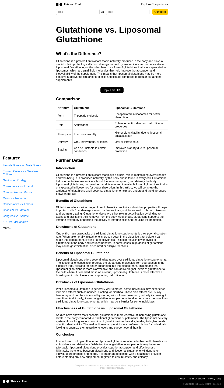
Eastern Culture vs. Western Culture (20, 173)
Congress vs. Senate (16, 216)
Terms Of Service (197, 379)
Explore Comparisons (154, 4)
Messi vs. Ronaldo (14, 198)
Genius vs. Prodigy (14, 180)
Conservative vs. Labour (18, 204)
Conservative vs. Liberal (18, 186)
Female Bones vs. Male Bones (22, 165)
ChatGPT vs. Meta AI (16, 210)
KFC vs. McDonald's (15, 221)
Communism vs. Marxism (18, 192)
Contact (181, 379)
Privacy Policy (214, 379)
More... (7, 227)
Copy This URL (112, 90)
